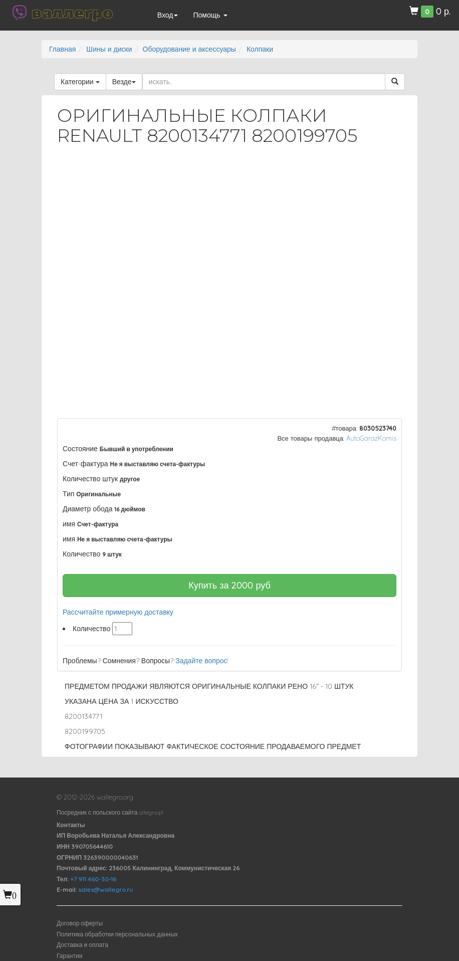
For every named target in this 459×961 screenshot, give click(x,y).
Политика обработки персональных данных (117, 934)
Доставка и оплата (82, 944)
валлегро (72, 13)
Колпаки (260, 49)
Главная (62, 49)
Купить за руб (229, 585)
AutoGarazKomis (371, 438)
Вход (167, 15)
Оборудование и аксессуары (189, 49)
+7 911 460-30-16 (93, 879)
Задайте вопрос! (201, 660)
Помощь (210, 15)
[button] (385, 179)
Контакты (71, 825)
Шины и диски (109, 49)
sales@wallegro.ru (105, 889)
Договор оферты (80, 923)
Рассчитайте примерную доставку (118, 612)
